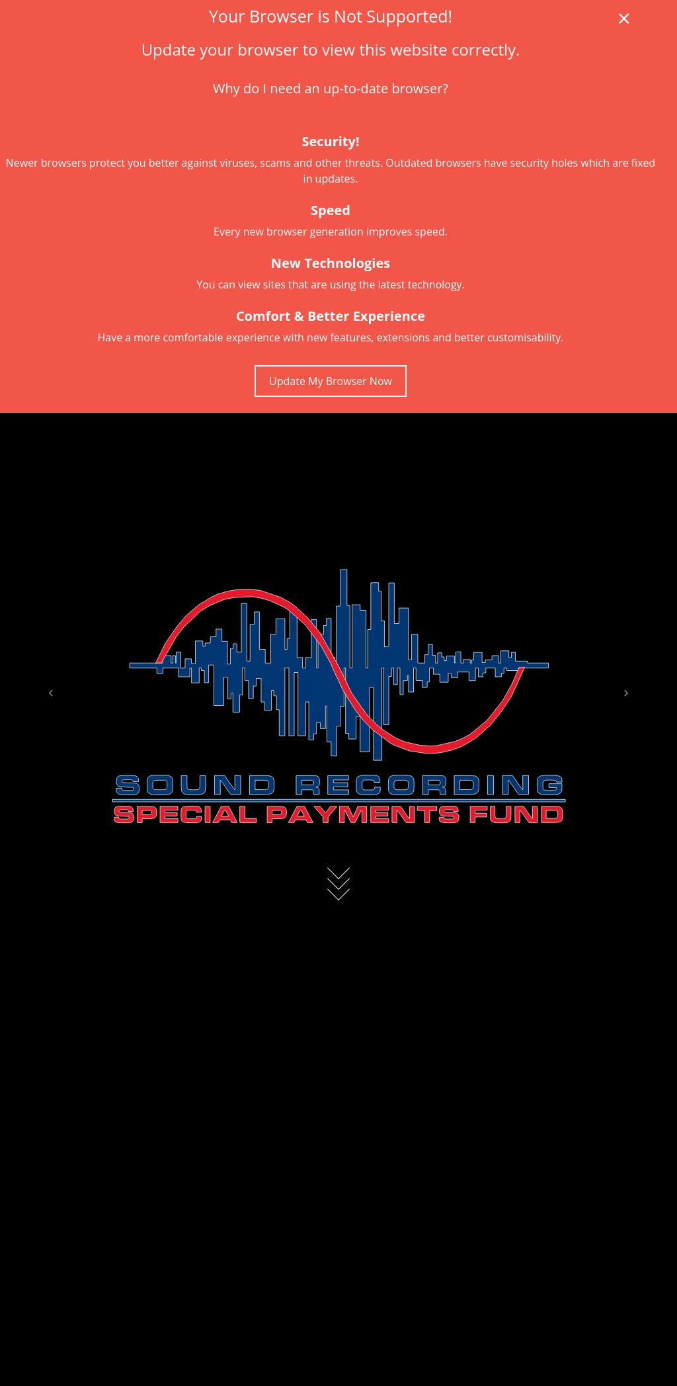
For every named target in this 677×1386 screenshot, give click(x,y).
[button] (51, 693)
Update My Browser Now (330, 381)
